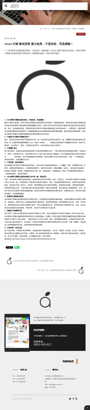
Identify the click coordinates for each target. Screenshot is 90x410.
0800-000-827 (43, 344)
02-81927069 (21, 379)
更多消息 (81, 34)
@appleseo (22, 381)
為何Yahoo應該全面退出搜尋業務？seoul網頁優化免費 (29, 260)
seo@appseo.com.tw (55, 384)
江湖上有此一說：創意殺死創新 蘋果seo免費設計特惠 (60, 270)
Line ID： (16, 381)
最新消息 (46, 29)
